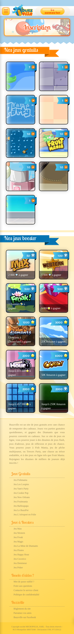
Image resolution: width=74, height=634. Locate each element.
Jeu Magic (18, 541)
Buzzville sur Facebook (25, 617)
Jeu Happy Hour (21, 554)
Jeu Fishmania (20, 480)
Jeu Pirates (19, 550)
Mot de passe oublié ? (24, 581)
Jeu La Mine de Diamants (26, 546)
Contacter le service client (26, 590)
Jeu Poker (18, 567)
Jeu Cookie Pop (21, 493)
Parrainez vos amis (23, 613)
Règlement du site (22, 608)
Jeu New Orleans (22, 497)
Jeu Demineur (20, 563)
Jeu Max (18, 528)
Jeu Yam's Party (21, 488)
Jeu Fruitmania (21, 501)
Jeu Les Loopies (21, 484)
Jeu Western (19, 533)
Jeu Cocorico (20, 558)
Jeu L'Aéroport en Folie (25, 514)
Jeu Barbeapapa (21, 506)
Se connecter (53, 11)
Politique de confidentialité (26, 594)
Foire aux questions (23, 586)
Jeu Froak (18, 537)
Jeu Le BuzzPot (21, 510)
